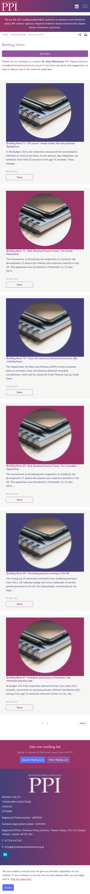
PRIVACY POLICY (11, 797)
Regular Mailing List (32, 759)
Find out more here (21, 879)
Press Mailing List (58, 759)
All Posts (45, 53)
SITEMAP (7, 811)
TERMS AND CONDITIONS (16, 801)
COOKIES (7, 806)
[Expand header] (85, 6)
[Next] (83, 723)
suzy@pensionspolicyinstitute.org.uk (22, 65)
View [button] (19, 177)
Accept (8, 887)
